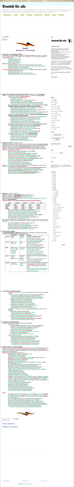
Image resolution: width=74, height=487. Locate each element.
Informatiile (55, 219)
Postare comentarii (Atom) (28, 483)
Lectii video (53, 122)
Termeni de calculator (56, 205)
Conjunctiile (55, 222)
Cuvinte (52, 104)
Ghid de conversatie (38, 14)
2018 (53, 186)
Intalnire (54, 221)
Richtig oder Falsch (54, 127)
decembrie (55, 190)
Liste (52, 123)
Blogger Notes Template (66, 166)
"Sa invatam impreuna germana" (60, 62)
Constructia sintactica (56, 227)
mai (53, 201)
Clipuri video (47, 14)
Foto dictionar (29, 14)
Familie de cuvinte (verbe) (55, 111)
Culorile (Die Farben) (56, 235)
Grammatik (7, 420)
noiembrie (55, 192)
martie (54, 238)
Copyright (52, 72)
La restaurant (55, 236)
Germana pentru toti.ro (61, 67)
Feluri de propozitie (56, 226)
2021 (53, 181)
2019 (53, 184)
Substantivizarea (56, 216)
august (54, 196)
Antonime (54, 224)
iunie (54, 199)
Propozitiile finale (56, 215)
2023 (53, 178)
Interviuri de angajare (54, 120)
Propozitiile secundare (57, 218)
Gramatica (16, 14)
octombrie (55, 193)
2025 (53, 175)
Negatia (54, 233)
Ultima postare (61, 14)
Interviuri (54, 14)
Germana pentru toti (7, 14)
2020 (53, 182)
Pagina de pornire (25, 480)
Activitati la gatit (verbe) (57, 232)
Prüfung (52, 125)
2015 (53, 240)
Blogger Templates (54, 167)
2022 (53, 179)
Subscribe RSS (53, 157)
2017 (53, 187)
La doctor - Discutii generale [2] (58, 207)
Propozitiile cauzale (56, 212)
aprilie (54, 202)
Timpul (54, 229)
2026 (53, 173)
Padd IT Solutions (58, 166)
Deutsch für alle (13, 7)
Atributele (54, 230)
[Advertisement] (37, 26)
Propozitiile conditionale (57, 210)
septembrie (55, 195)
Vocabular (22, 14)
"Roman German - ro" (55, 63)
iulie (54, 198)
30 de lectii (53, 99)
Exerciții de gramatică (55, 109)
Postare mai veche (44, 480)
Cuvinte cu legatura (54, 106)
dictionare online (57, 134)
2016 (53, 189)
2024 (53, 176)
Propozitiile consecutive (57, 208)
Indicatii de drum (56, 213)
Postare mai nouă (6, 480)
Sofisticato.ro (53, 67)
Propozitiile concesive (57, 204)
